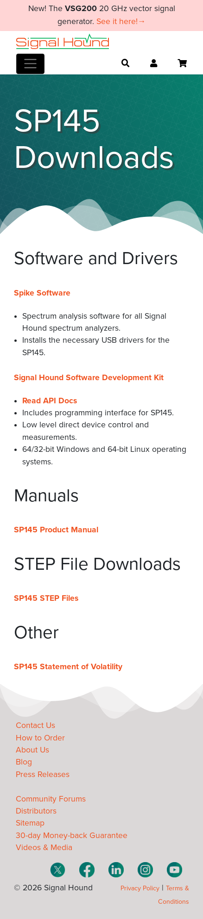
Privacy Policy (140, 888)
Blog (24, 762)
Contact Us (35, 725)
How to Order (40, 738)
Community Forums (51, 799)
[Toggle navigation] (30, 64)
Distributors (36, 811)
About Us (32, 750)
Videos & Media (44, 847)
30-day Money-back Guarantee (71, 835)
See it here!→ (121, 21)
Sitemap (30, 823)
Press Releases (43, 774)
